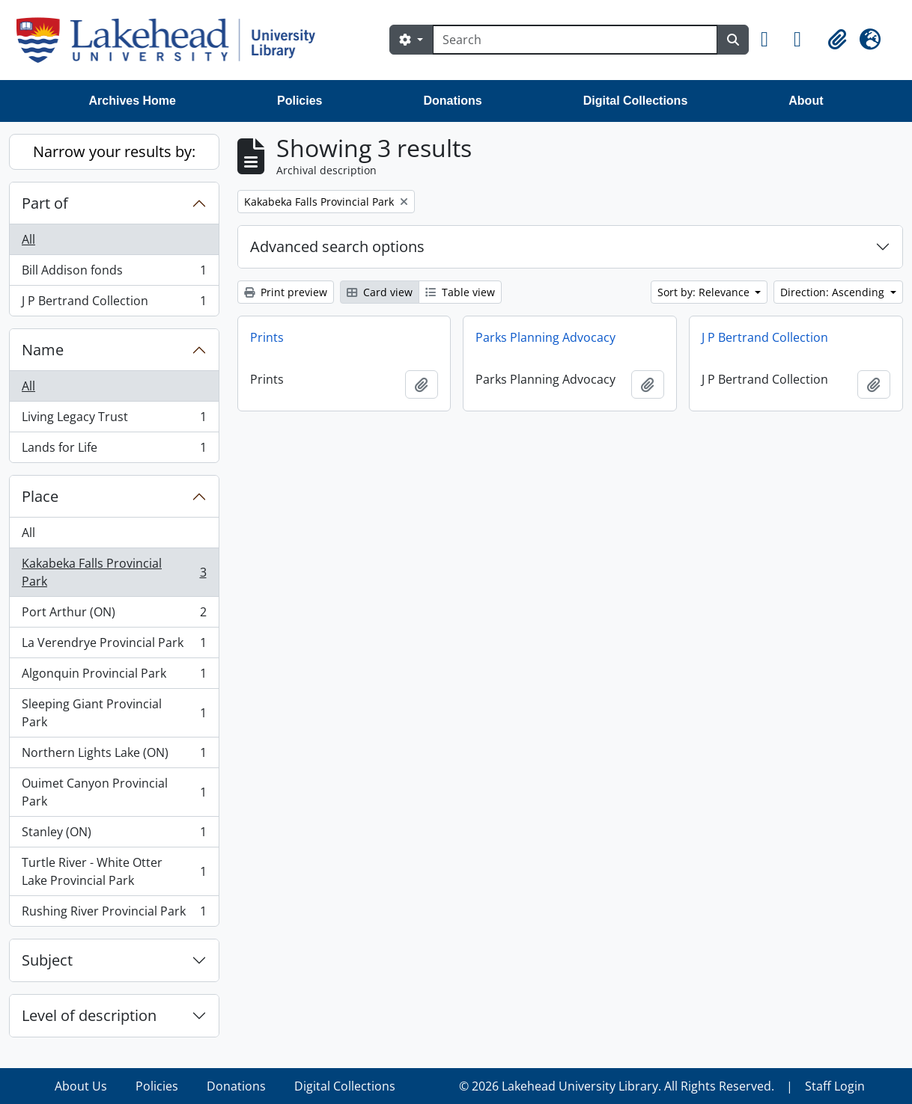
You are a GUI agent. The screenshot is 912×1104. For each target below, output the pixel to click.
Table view (460, 292)
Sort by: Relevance (705, 292)
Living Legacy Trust (114, 420)
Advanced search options (337, 246)
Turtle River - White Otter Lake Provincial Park (114, 871)
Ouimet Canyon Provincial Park (114, 792)
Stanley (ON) (114, 835)
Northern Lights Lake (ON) (114, 755)
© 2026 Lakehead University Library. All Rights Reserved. (616, 1086)
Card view (380, 292)
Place (40, 496)
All (28, 239)
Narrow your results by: (114, 151)
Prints (267, 337)
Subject (47, 960)
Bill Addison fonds (114, 273)
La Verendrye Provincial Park (114, 646)
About (805, 100)
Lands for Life (114, 450)
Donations (452, 100)
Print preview (285, 292)
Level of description (89, 1015)
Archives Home (133, 100)
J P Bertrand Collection (114, 304)
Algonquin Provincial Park (114, 676)
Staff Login (835, 1086)
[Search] (575, 40)
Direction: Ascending (833, 292)
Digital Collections (635, 100)
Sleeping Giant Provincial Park (114, 713)
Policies (299, 100)
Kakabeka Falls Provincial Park (114, 572)
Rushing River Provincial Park (114, 914)
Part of (45, 203)
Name (43, 350)
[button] (771, 39)
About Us (81, 1086)
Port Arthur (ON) (114, 615)
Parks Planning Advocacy (545, 337)
